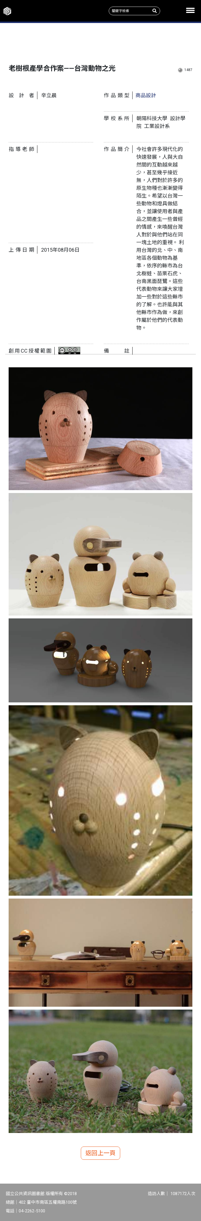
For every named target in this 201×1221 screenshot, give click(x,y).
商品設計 (145, 95)
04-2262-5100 (32, 1211)
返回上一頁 (100, 1153)
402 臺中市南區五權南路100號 (48, 1202)
